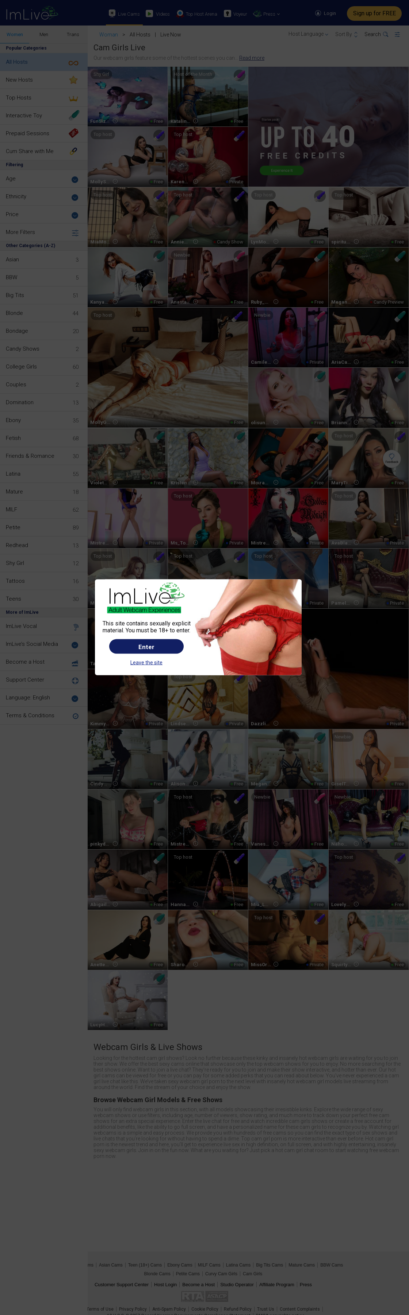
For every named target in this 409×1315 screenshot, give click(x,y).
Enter (146, 647)
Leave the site (146, 663)
